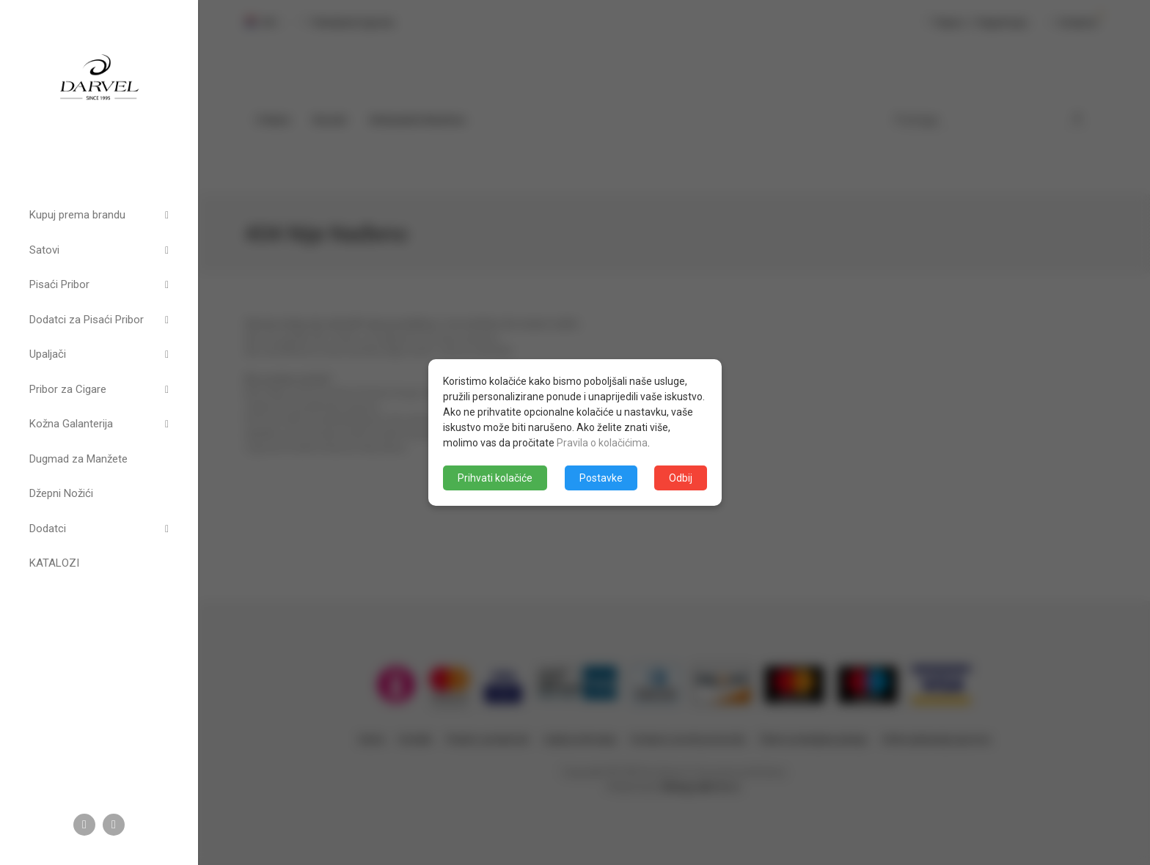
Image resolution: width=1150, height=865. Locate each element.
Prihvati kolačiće (495, 478)
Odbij (680, 478)
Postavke (601, 478)
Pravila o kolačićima (602, 443)
